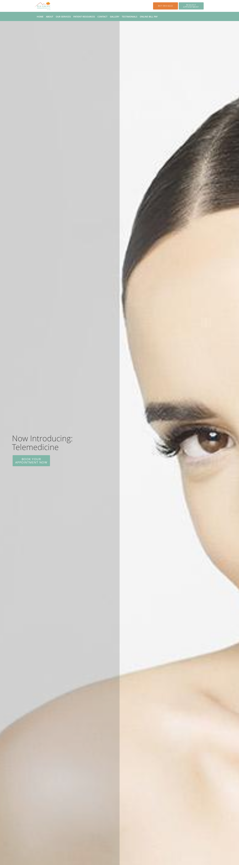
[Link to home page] (38, 6)
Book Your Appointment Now (31, 460)
